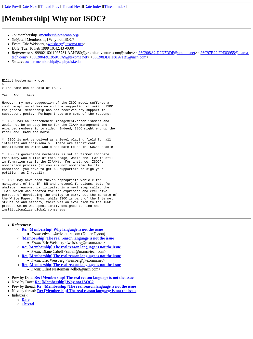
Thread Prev (49, 6)
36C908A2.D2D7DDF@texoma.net (166, 53)
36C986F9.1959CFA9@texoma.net (59, 57)
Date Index (93, 6)
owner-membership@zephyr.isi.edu (53, 61)
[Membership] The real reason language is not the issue (68, 267)
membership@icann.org (59, 35)
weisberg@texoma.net (65, 44)
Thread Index (114, 6)
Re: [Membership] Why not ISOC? (64, 311)
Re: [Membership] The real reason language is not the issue (71, 276)
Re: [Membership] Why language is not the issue (62, 258)
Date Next (30, 6)
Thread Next (72, 6)
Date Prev (11, 6)
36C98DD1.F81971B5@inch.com (119, 57)
